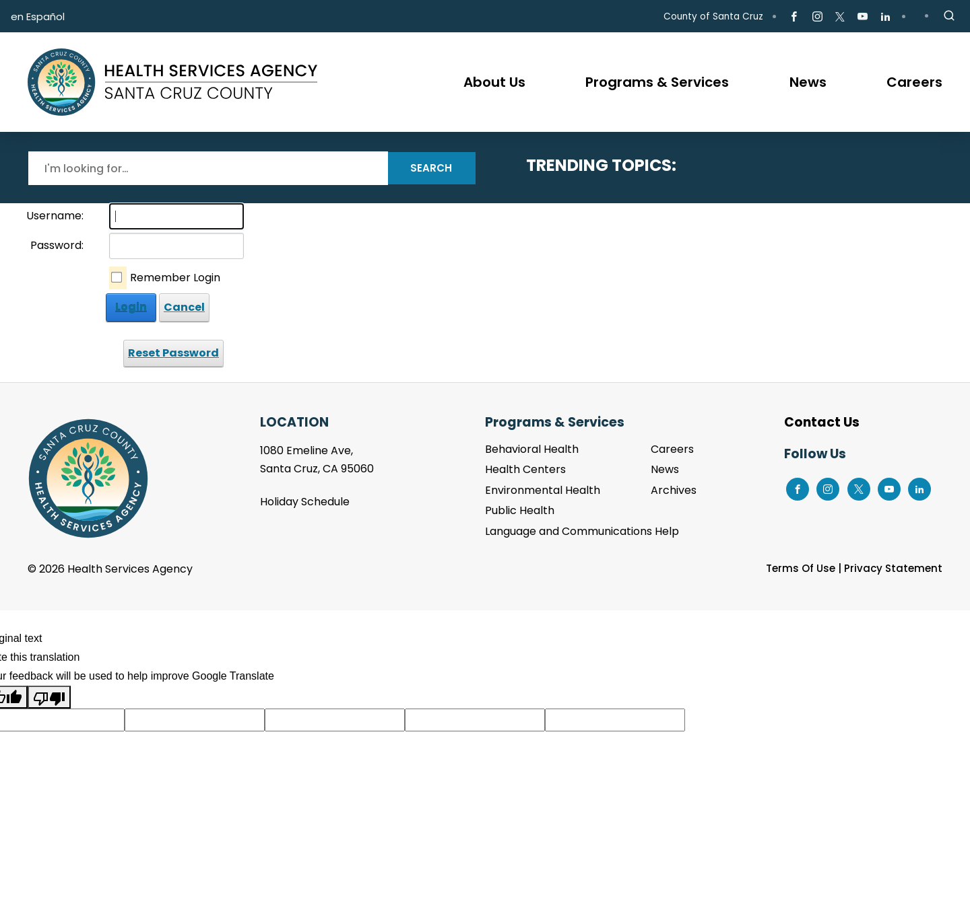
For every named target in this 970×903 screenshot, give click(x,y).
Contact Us (822, 422)
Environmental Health (542, 490)
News (665, 469)
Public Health (519, 510)
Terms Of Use (800, 568)
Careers (672, 449)
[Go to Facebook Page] (794, 16)
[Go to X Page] (840, 16)
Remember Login (175, 277)
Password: (57, 245)
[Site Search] (949, 16)
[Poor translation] (49, 697)
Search (431, 168)
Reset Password (173, 353)
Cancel (184, 307)
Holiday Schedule (305, 501)
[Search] (208, 168)
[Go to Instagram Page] (817, 16)
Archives (674, 490)
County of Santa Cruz (713, 16)
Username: (55, 215)
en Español (38, 16)
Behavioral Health (532, 449)
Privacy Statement (893, 568)
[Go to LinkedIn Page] (885, 16)
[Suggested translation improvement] (195, 720)
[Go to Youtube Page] (862, 16)
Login (131, 307)
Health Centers (525, 469)
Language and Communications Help (582, 531)
